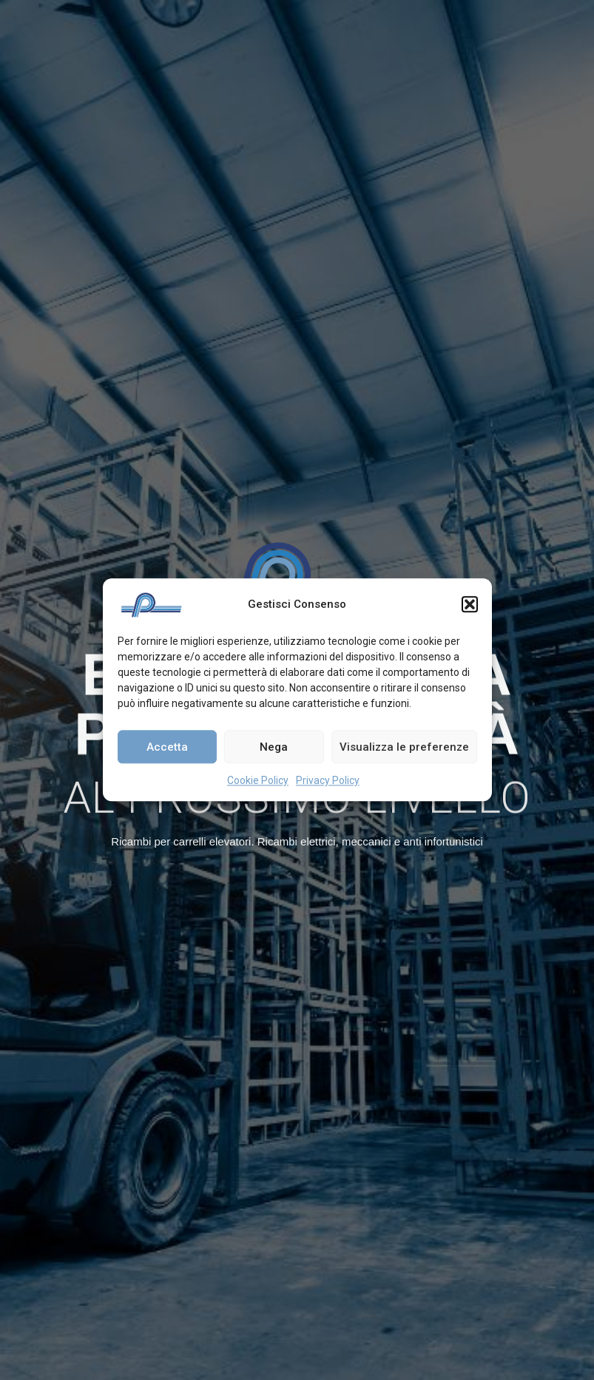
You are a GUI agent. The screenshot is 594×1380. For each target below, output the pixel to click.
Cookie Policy (257, 780)
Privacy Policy (328, 780)
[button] (469, 604)
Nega (274, 747)
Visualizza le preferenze (404, 747)
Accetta (167, 747)
